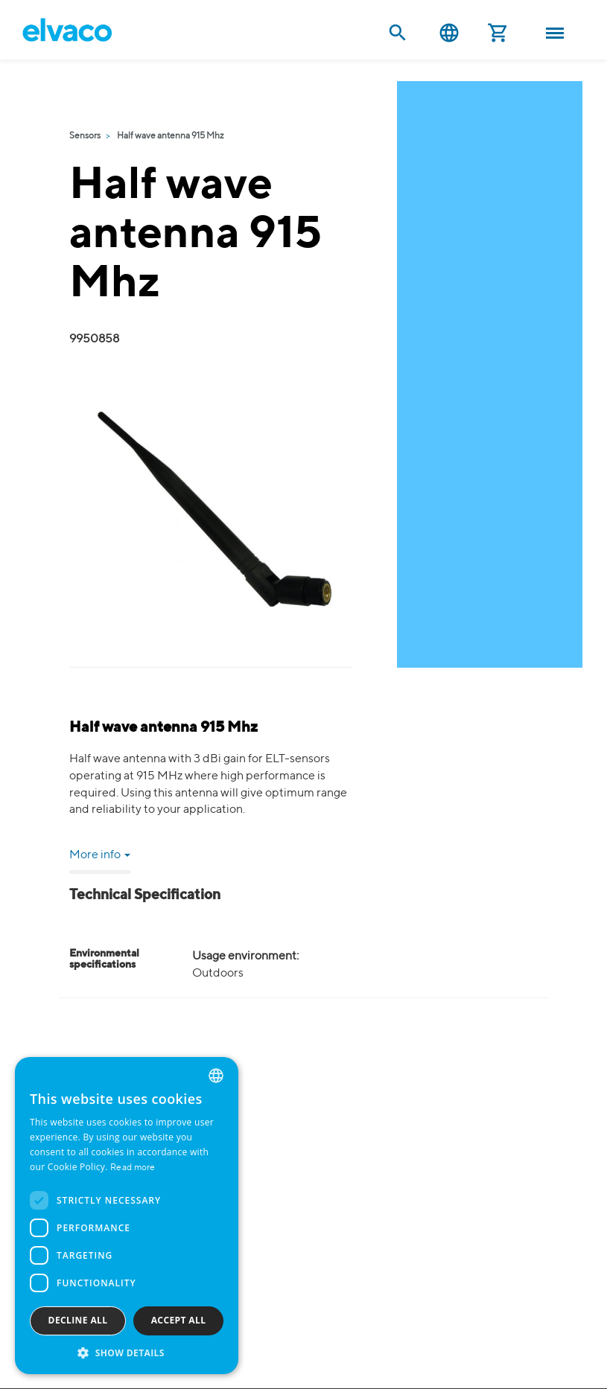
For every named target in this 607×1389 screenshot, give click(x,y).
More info (99, 855)
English (449, 33)
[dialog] (126, 1215)
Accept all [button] (178, 1320)
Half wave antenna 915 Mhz (170, 136)
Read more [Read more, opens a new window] (133, 1167)
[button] (126, 1352)
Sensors (85, 136)
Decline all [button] (78, 1320)
